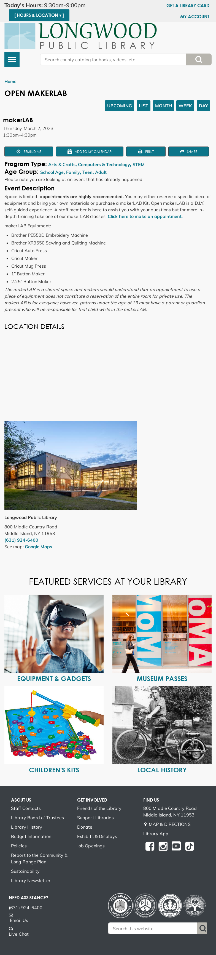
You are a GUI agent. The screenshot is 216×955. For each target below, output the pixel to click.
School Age (52, 172)
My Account (194, 16)
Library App (155, 833)
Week (185, 105)
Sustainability (25, 871)
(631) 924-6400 (21, 540)
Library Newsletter (30, 880)
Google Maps (38, 546)
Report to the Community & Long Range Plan (39, 858)
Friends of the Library (99, 808)
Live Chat (19, 934)
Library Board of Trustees (37, 817)
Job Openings (91, 845)
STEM (139, 164)
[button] (51, 5)
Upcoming (119, 105)
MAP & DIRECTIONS (170, 824)
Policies (19, 845)
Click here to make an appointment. (145, 216)
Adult (101, 172)
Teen (87, 172)
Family (73, 172)
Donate (85, 827)
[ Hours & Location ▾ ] (39, 15)
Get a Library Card (187, 5)
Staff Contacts (26, 808)
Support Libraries (95, 817)
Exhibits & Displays (97, 836)
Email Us (19, 920)
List (143, 105)
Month (163, 105)
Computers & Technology (104, 164)
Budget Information (31, 836)
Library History (26, 827)
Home (10, 81)
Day (203, 105)
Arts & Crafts (61, 164)
